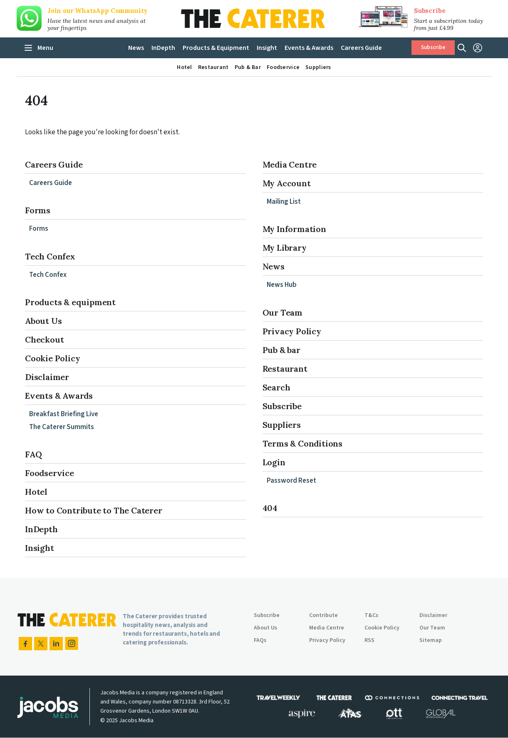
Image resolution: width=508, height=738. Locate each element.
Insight (39, 548)
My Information (294, 229)
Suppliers (282, 425)
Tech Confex (50, 256)
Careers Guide (53, 164)
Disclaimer (47, 377)
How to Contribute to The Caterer (93, 510)
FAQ (33, 454)
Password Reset (291, 481)
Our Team (282, 312)
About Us (43, 321)
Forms (37, 210)
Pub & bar (281, 350)
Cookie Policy (52, 358)
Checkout (44, 339)
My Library (285, 247)
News (274, 266)
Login (274, 462)
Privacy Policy (292, 331)
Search (276, 387)
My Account (287, 183)
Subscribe (429, 11)
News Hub (282, 285)
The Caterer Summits (61, 427)
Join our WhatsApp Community (97, 11)
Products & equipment (70, 302)
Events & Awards (59, 395)
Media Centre (290, 164)
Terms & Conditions (302, 443)
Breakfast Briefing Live (63, 414)
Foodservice (49, 473)
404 (270, 508)
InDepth (41, 529)
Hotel (36, 491)
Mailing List (284, 202)
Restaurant (285, 368)
